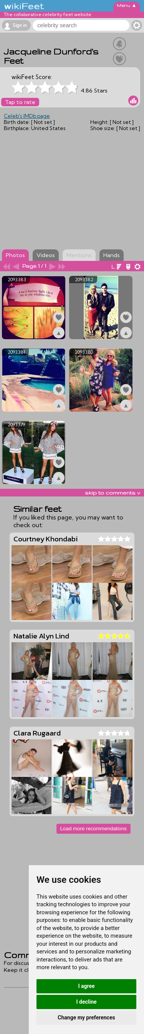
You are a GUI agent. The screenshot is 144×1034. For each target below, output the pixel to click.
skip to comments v (112, 493)
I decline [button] (86, 1002)
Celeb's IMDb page (27, 116)
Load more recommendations (93, 828)
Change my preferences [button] (86, 1017)
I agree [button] (86, 986)
